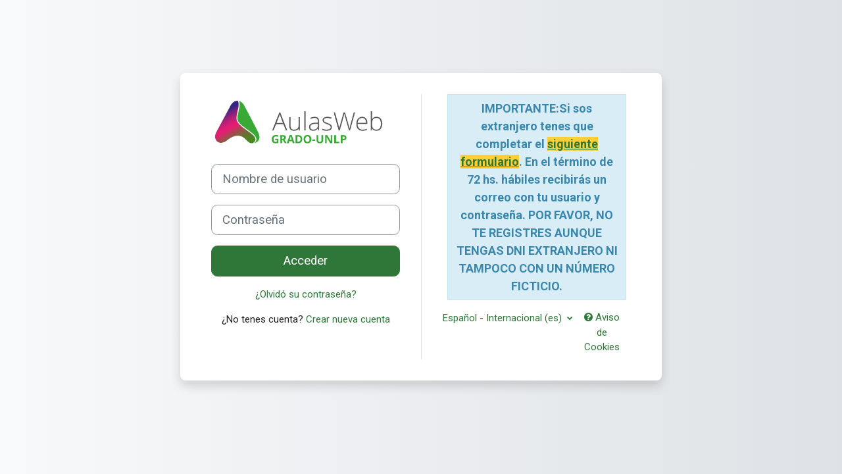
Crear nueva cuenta (348, 319)
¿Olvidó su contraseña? (306, 294)
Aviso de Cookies (602, 332)
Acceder (306, 260)
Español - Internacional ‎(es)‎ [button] (503, 318)
